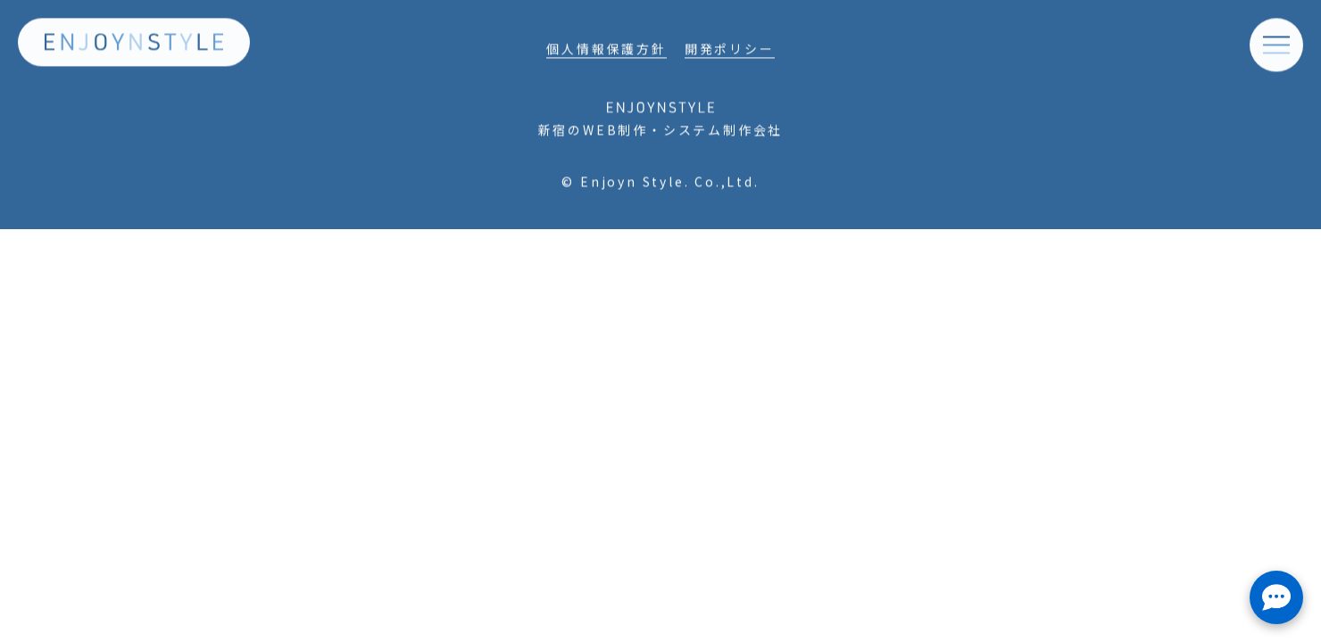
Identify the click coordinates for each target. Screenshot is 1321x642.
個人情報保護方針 (606, 52)
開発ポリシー (730, 52)
